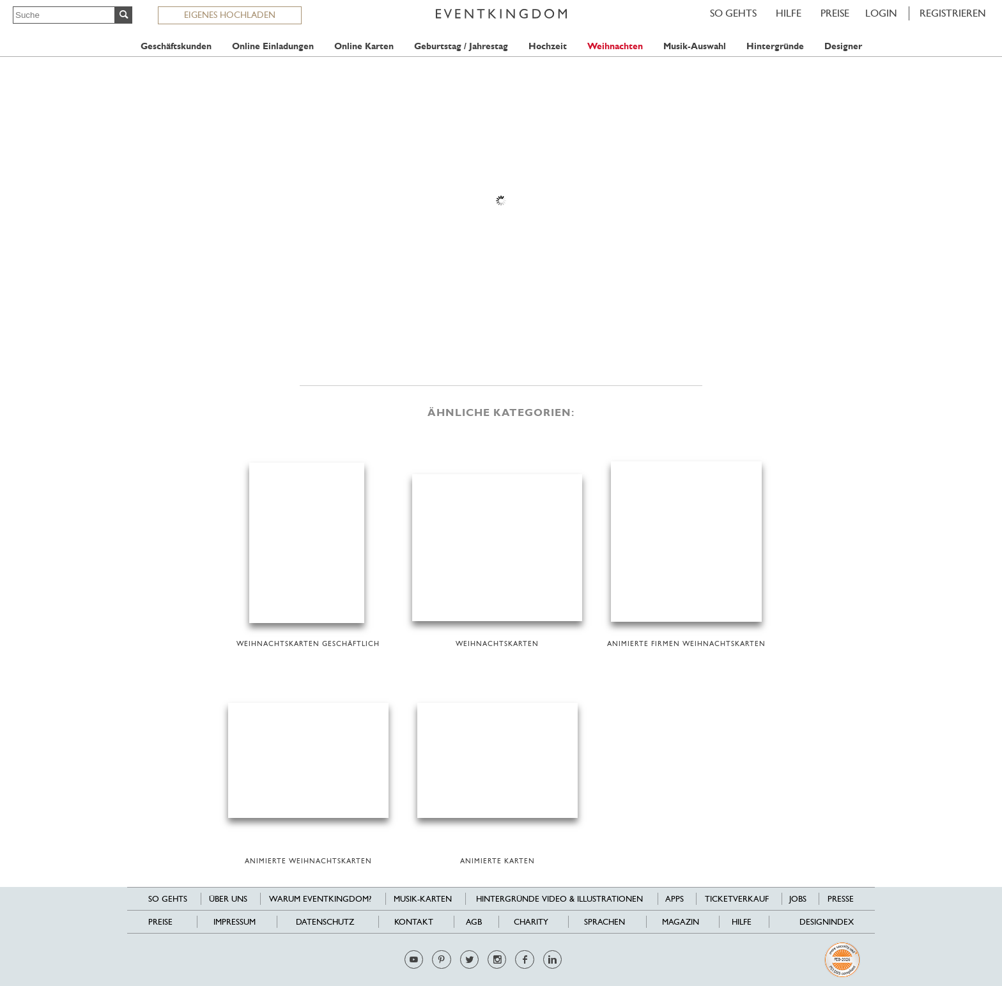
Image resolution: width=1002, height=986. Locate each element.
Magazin (680, 922)
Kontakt (413, 922)
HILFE (788, 13)
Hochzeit (547, 46)
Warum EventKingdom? (320, 899)
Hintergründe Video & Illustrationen (559, 899)
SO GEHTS (733, 13)
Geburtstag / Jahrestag (461, 46)
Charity (531, 922)
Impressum (234, 922)
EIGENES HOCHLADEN (229, 15)
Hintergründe (775, 46)
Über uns (228, 899)
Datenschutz (325, 922)
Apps (674, 899)
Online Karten (364, 46)
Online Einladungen (273, 46)
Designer (843, 46)
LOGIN (881, 13)
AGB (474, 922)
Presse (841, 899)
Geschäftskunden (176, 46)
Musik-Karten (423, 899)
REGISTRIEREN (953, 13)
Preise (835, 13)
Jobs (797, 899)
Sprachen (604, 922)
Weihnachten (615, 46)
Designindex (826, 922)
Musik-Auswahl (694, 46)
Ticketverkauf (737, 899)
